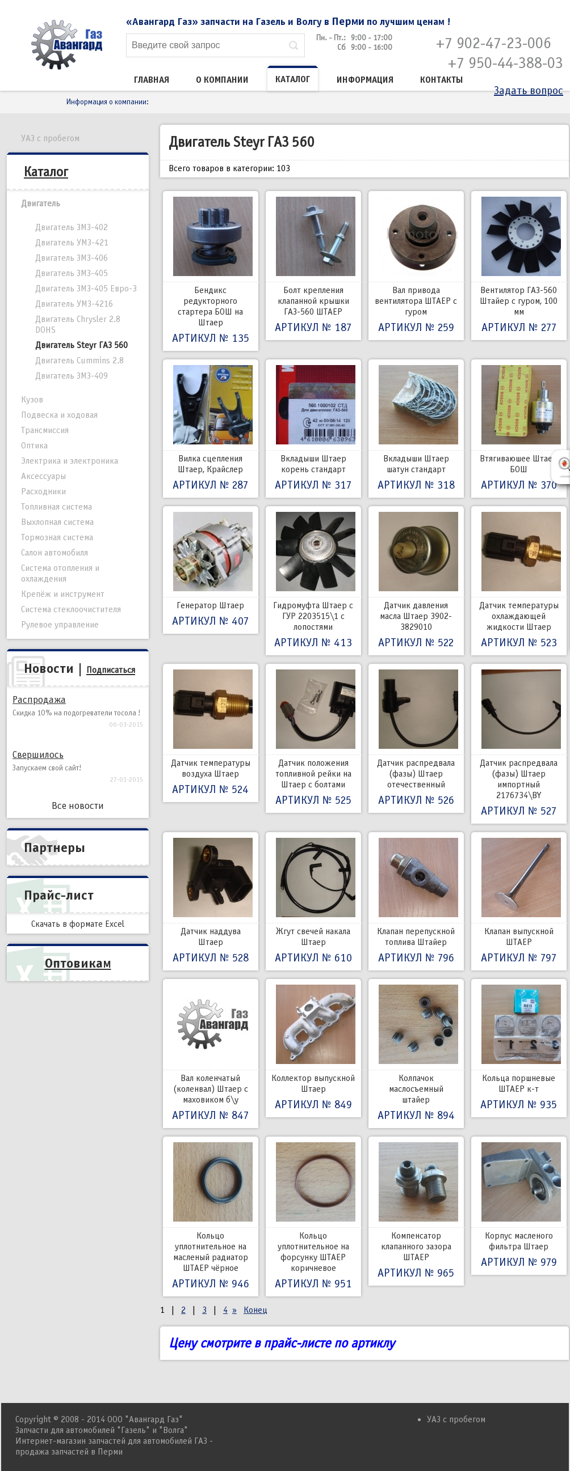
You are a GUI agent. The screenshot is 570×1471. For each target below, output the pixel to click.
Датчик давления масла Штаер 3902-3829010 (416, 581)
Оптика (34, 445)
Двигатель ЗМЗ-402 (71, 227)
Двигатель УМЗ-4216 (74, 304)
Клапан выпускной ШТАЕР (519, 901)
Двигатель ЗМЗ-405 (71, 273)
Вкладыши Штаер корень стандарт (313, 428)
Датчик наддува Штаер (210, 901)
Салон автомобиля (54, 553)
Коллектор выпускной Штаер (313, 1048)
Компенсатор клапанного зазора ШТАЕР (416, 1211)
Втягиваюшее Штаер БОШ (519, 428)
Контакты (441, 80)
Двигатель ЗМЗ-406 (71, 258)
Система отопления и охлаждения (60, 573)
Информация (365, 80)
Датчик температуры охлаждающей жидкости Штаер (519, 581)
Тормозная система (57, 537)
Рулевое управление (60, 625)
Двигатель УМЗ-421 (71, 243)
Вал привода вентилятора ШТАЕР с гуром (416, 265)
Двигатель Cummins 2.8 (79, 360)
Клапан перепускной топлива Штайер (416, 901)
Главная (151, 80)
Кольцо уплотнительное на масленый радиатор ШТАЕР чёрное (210, 1216)
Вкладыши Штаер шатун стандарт (416, 428)
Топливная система (56, 507)
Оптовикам (78, 963)
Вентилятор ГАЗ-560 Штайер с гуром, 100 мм (519, 265)
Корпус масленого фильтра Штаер (519, 1205)
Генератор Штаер (210, 570)
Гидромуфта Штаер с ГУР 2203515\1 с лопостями (313, 581)
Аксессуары (43, 476)
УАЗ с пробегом (50, 138)
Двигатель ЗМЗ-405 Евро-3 (86, 288)
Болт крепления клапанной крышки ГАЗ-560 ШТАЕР (313, 265)
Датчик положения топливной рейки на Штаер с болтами (313, 738)
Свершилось (38, 755)
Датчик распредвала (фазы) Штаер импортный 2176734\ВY (519, 743)
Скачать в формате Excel (77, 924)
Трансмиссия (45, 430)
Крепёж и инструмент (62, 594)
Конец (255, 1310)
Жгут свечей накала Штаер (313, 901)
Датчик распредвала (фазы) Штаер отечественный (416, 738)
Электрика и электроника (69, 461)
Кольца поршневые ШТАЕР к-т (519, 1048)
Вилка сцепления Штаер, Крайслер (210, 428)
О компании (222, 80)
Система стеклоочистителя (71, 609)
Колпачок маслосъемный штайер (416, 1053)
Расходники (43, 491)
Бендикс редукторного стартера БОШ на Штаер (210, 271)
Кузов (32, 400)
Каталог (292, 79)
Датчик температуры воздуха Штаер (210, 732)
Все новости (78, 806)
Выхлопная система (57, 522)
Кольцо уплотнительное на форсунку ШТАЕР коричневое (313, 1216)
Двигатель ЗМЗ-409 (71, 376)
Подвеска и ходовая (59, 415)
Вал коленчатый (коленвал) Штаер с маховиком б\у (210, 1053)
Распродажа (39, 700)
